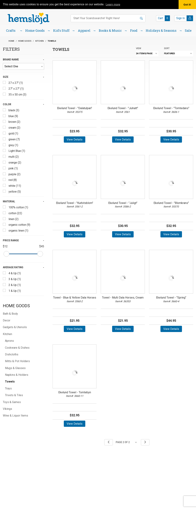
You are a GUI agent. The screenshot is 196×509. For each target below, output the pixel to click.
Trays (8, 388)
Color (7, 104)
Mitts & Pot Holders (17, 361)
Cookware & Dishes (17, 347)
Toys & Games (12, 402)
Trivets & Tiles (14, 395)
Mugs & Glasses (15, 368)
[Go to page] (127, 442)
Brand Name (11, 59)
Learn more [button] (113, 4)
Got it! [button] (187, 4)
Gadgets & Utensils (15, 327)
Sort (167, 48)
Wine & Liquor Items (15, 415)
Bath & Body (10, 313)
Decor (6, 320)
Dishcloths (11, 354)
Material (9, 201)
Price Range (11, 240)
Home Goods (16, 305)
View (138, 48)
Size (5, 76)
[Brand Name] (23, 66)
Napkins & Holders (16, 374)
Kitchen (7, 334)
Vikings (7, 408)
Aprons (9, 340)
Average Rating (13, 267)
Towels (10, 381)
